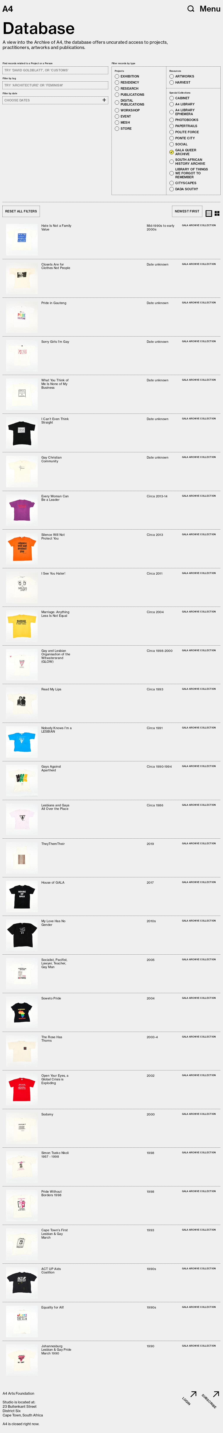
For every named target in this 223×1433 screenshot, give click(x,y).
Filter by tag (9, 78)
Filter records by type (123, 63)
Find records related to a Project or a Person (28, 63)
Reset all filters (21, 211)
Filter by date (10, 93)
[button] (191, 8)
